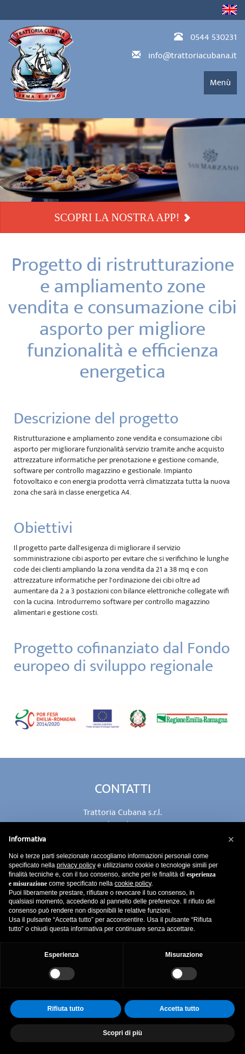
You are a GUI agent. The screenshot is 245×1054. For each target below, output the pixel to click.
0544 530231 (213, 37)
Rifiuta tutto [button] (66, 1008)
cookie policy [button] (133, 883)
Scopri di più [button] (122, 1033)
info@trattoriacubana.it (192, 56)
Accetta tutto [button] (179, 1008)
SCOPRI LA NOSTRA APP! (122, 217)
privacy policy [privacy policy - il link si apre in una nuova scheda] (76, 865)
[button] (231, 839)
